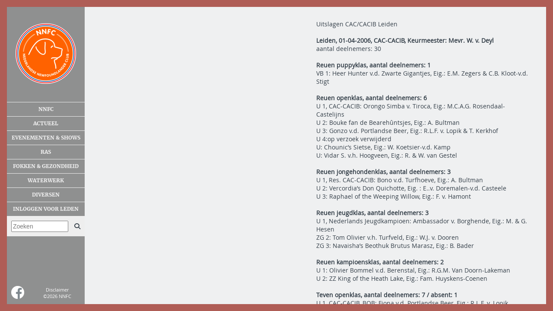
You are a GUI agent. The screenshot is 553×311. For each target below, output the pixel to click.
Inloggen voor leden (46, 209)
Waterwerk (46, 180)
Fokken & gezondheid (46, 166)
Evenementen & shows (46, 137)
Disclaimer (57, 289)
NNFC (46, 109)
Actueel (45, 123)
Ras (46, 152)
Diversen (46, 194)
